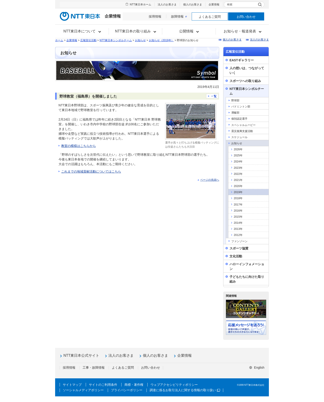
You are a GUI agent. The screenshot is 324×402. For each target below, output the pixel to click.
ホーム (59, 40)
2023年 (238, 167)
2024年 (238, 161)
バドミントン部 (240, 106)
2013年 (238, 229)
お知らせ (140, 40)
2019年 (238, 192)
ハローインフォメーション (247, 266)
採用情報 (155, 16)
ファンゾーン (239, 241)
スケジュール (239, 137)
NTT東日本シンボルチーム (115, 40)
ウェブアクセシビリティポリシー (174, 384)
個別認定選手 (239, 118)
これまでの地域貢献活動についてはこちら (91, 171)
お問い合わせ (246, 16)
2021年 (238, 180)
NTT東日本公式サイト (81, 355)
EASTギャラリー (242, 60)
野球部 (235, 100)
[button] (82, 31)
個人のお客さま (192, 4)
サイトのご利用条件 (103, 384)
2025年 (238, 155)
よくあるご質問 (210, 16)
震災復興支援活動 (242, 131)
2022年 (238, 174)
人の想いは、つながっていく (247, 70)
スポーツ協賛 (239, 248)
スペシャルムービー (243, 125)
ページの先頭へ (209, 179)
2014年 (238, 222)
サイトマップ (72, 384)
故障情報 (179, 16)
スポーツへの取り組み (245, 81)
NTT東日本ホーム (140, 4)
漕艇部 (235, 112)
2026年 (238, 149)
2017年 (238, 204)
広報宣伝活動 (88, 40)
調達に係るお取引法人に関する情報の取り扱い (185, 390)
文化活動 (236, 256)
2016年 (238, 210)
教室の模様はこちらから (78, 146)
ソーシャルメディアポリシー (83, 390)
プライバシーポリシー (126, 390)
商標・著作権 (133, 384)
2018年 (238, 198)
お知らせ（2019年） (161, 40)
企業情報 (214, 4)
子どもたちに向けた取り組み (247, 279)
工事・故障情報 (94, 367)
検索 (229, 4)
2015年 (238, 216)
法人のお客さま (167, 4)
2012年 (238, 235)
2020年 (238, 186)
